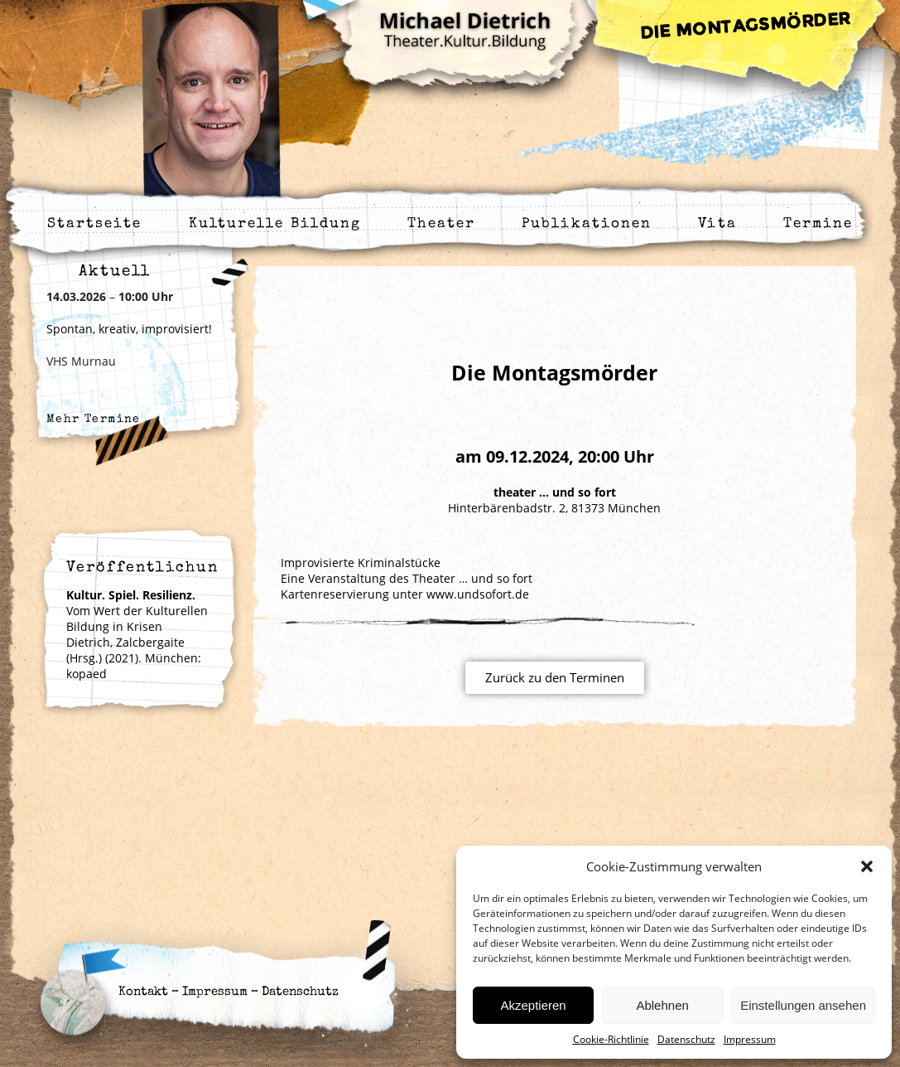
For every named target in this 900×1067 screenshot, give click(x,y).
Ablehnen (662, 1005)
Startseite (94, 224)
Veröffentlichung (148, 567)
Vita (717, 224)
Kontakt (143, 992)
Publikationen (587, 224)
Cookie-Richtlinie (611, 1039)
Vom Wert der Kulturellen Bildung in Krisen (137, 610)
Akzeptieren (533, 1005)
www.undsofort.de (477, 594)
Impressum (750, 1039)
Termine (818, 224)
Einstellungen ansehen (803, 1005)
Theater (441, 224)
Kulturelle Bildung (275, 224)
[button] (867, 866)
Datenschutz (686, 1039)
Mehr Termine (93, 419)
